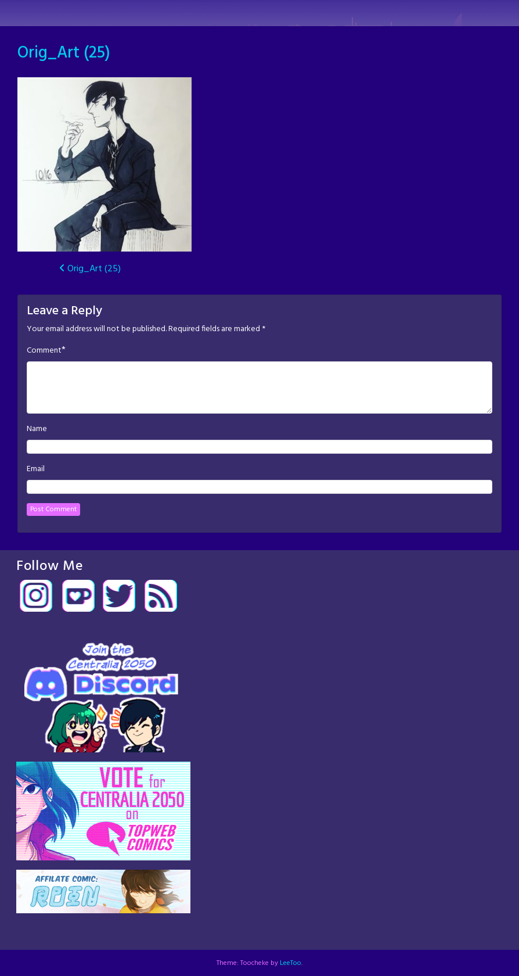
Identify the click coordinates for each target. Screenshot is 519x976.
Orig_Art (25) (63, 53)
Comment (44, 351)
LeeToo (290, 963)
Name (37, 429)
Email (36, 469)
